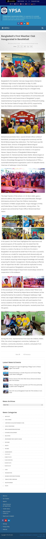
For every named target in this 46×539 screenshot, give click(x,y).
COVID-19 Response (9, 426)
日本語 (23, 4)
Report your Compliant (8, 516)
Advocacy (7, 416)
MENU (6, 28)
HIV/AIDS (7, 448)
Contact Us (5, 513)
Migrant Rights (8, 462)
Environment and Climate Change (30, 43)
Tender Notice (6, 508)
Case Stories (8, 419)
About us (5, 496)
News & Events (6, 511)
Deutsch (17, 4)
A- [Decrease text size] (29, 1)
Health (6, 445)
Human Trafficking (9, 460)
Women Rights (8, 465)
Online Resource (7, 504)
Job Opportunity (7, 506)
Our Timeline (6, 498)
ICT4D (6, 469)
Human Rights (8, 452)
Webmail (5, 529)
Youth (6, 485)
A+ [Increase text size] (26, 1)
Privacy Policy (6, 526)
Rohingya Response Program (12, 476)
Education (7, 435)
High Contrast (21, 1)
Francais (28, 4)
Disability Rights (8, 457)
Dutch (34, 4)
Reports (5, 501)
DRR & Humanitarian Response (12, 429)
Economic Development (11, 432)
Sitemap (5, 524)
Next (18, 354)
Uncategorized (9, 482)
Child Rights (7, 454)
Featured (7, 442)
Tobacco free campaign (11, 479)
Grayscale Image (35, 1)
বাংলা (12, 4)
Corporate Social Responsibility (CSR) (14, 423)
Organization (8, 473)
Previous (26, 354)
